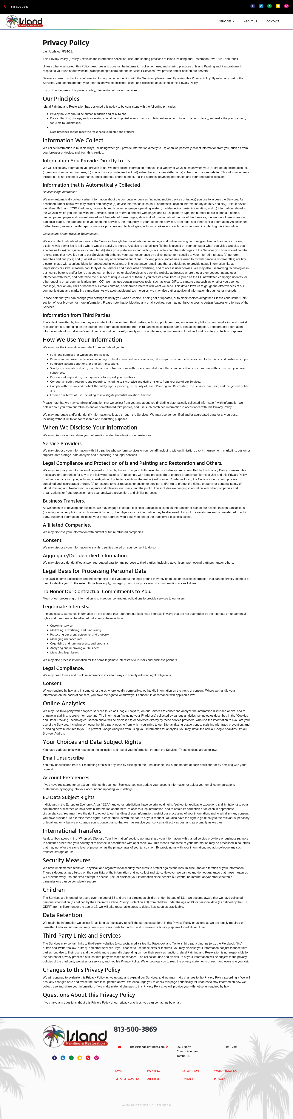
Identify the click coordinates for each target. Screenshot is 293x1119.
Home (118, 1071)
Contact (272, 21)
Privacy (220, 1079)
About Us (250, 21)
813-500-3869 (15, 6)
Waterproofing (225, 1071)
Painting (153, 1071)
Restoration (190, 1071)
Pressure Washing (127, 1079)
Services (225, 21)
